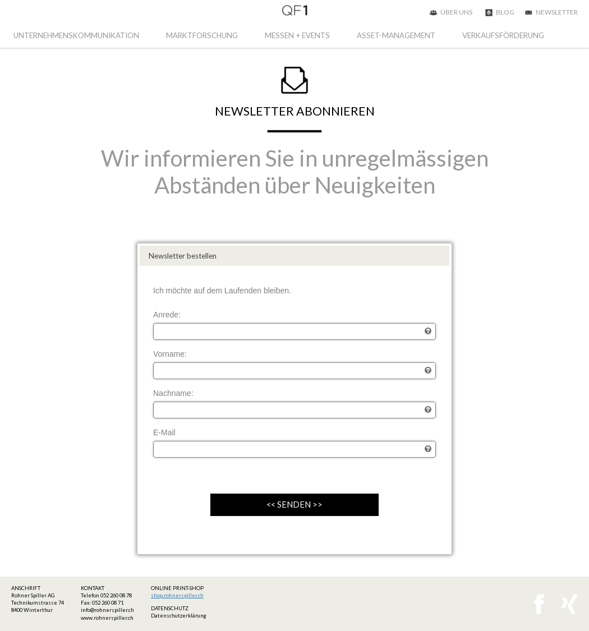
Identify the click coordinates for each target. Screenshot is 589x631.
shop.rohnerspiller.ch (177, 595)
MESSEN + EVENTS (297, 35)
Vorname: (170, 353)
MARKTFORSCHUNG (202, 35)
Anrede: (167, 314)
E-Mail (164, 432)
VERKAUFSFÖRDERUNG (503, 35)
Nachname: (173, 393)
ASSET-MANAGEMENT (396, 35)
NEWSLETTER (557, 12)
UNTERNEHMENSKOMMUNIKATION (76, 35)
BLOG (505, 12)
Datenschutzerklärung (178, 615)
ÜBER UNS (456, 12)
